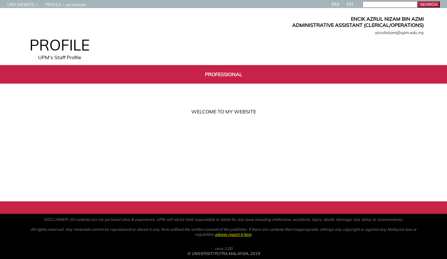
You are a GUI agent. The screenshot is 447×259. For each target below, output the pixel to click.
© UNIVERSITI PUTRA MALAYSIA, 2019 (223, 253)
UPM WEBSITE (18, 4)
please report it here (233, 234)
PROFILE (50, 4)
